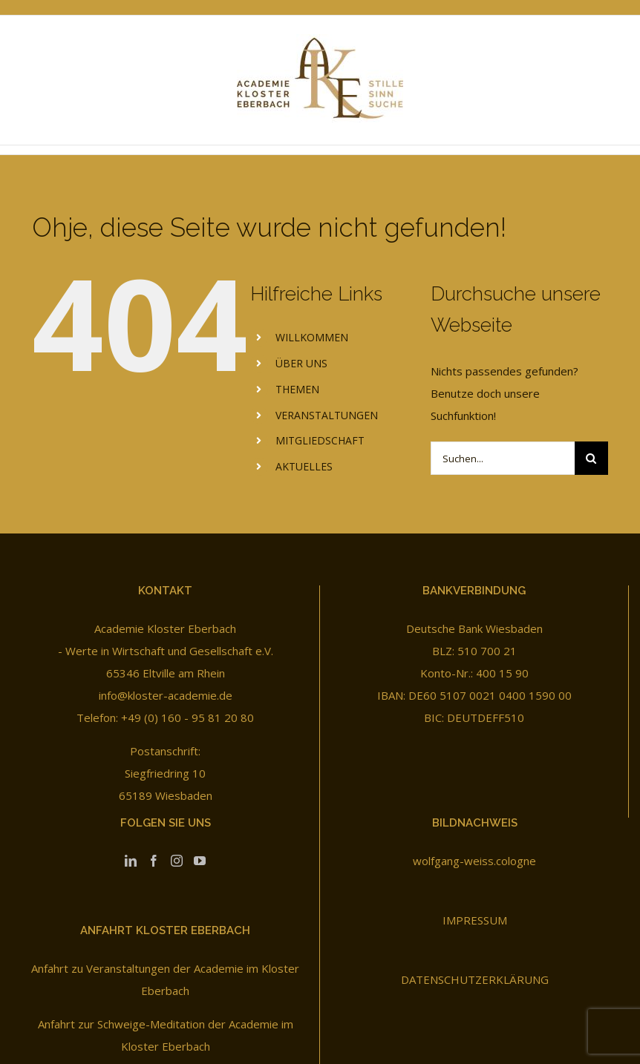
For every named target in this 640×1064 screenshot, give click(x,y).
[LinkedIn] (131, 861)
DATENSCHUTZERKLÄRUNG (475, 979)
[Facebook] (154, 861)
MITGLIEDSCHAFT (320, 440)
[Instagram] (177, 861)
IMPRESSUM (475, 920)
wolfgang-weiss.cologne (474, 860)
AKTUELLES (304, 466)
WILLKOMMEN (311, 337)
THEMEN (297, 389)
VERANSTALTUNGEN (326, 415)
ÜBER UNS (301, 363)
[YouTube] (200, 861)
